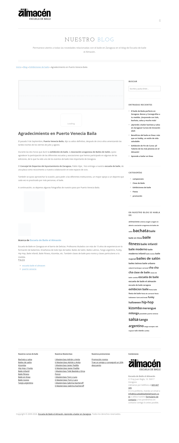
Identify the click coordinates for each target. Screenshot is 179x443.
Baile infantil (24, 371)
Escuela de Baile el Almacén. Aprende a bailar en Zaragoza (64, 414)
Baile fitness (23, 374)
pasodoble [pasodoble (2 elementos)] (143, 314)
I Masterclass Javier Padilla (67, 365)
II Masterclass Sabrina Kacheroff (69, 385)
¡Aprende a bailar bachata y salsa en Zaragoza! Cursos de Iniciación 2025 (145, 127)
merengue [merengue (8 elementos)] (149, 308)
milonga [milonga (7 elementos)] (134, 313)
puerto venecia (29, 269)
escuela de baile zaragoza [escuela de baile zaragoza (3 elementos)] (140, 285)
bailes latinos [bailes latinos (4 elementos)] (135, 263)
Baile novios (23, 380)
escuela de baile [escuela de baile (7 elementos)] (148, 277)
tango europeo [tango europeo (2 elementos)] (149, 327)
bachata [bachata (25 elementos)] (141, 230)
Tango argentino (25, 383)
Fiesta (135, 191)
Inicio (18, 67)
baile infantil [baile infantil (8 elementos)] (149, 244)
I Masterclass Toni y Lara (66, 377)
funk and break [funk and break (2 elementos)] (141, 297)
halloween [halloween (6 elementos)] (135, 302)
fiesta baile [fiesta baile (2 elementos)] (153, 290)
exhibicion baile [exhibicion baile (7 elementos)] (139, 289)
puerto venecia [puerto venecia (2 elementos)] (152, 314)
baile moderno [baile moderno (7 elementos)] (138, 249)
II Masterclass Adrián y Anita (68, 362)
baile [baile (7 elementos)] (152, 231)
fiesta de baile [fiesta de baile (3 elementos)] (135, 293)
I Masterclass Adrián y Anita (67, 359)
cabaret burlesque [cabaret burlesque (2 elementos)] (135, 268)
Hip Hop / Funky (25, 368)
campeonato (138, 179)
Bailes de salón (25, 362)
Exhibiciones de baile (39, 67)
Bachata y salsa (25, 359)
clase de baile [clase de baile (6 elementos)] (142, 272)
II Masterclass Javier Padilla (67, 368)
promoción (137, 196)
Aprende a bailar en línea (142, 156)
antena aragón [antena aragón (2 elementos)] (145, 222)
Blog (25, 67)
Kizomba (22, 365)
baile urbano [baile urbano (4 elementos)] (148, 263)
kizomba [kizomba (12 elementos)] (135, 308)
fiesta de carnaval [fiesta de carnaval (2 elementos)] (147, 294)
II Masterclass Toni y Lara (66, 380)
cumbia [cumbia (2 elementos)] (135, 277)
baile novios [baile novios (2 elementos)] (150, 254)
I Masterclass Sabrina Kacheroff (69, 383)
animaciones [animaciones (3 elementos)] (134, 221)
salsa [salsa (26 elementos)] (133, 319)
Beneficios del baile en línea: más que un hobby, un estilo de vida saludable (145, 138)
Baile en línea (24, 377)
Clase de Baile (139, 183)
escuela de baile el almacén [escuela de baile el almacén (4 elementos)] (142, 281)
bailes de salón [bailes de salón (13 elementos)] (148, 258)
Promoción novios (100, 359)
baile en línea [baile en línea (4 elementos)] (135, 237)
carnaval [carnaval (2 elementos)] (145, 268)
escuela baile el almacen (33, 265)
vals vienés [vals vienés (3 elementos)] (139, 330)
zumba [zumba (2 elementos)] (146, 331)
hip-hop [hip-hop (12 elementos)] (148, 302)
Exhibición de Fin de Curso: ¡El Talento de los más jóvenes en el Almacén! (145, 148)
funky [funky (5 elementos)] (151, 297)
